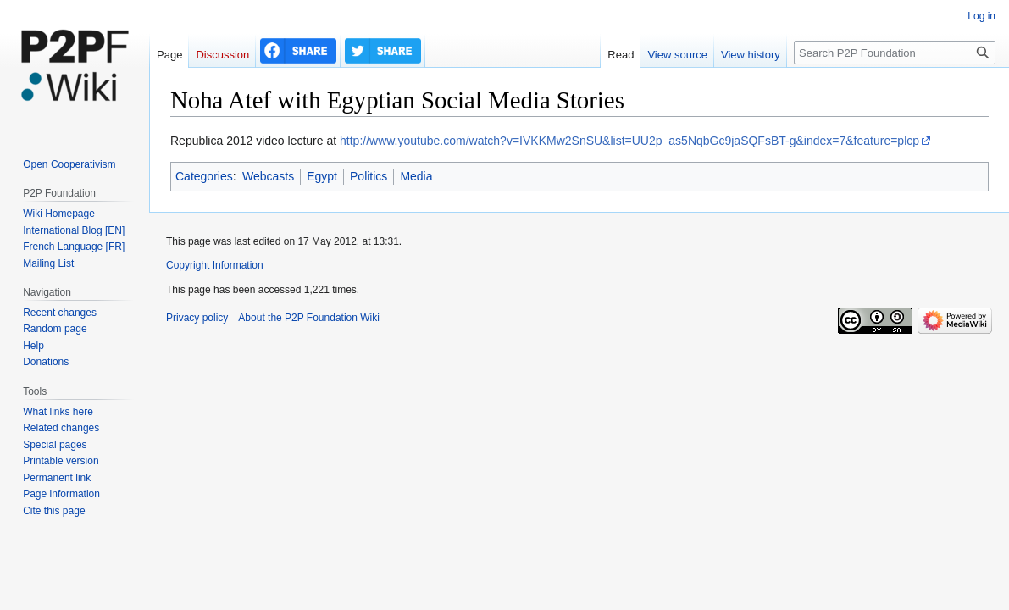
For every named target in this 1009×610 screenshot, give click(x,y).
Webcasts (268, 176)
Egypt (322, 176)
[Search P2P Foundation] (894, 52)
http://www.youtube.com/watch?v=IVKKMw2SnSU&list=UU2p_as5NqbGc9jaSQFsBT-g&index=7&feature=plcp (629, 140)
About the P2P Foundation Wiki (309, 318)
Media (416, 176)
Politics (368, 176)
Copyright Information (214, 265)
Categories (204, 176)
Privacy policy (197, 318)
